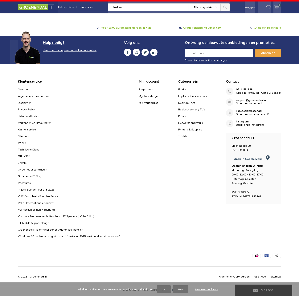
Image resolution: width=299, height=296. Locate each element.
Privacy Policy (26, 112)
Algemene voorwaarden (33, 99)
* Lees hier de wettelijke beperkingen (206, 63)
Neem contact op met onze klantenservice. (69, 53)
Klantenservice (27, 132)
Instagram (136, 54)
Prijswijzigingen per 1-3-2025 (36, 192)
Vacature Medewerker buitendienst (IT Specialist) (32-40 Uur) (56, 219)
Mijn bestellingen (149, 99)
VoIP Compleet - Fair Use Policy (38, 199)
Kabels (182, 119)
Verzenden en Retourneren (34, 126)
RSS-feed (260, 279)
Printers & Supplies (190, 132)
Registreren (146, 92)
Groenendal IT (38, 279)
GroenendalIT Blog (29, 179)
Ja (164, 289)
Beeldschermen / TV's (191, 112)
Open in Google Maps (252, 162)
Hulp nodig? (53, 45)
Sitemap (23, 139)
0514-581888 (244, 92)
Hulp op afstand (67, 17)
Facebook (127, 54)
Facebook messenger (249, 114)
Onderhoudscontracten (32, 172)
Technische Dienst (29, 152)
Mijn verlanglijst (148, 106)
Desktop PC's (186, 106)
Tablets (182, 139)
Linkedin (154, 54)
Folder (182, 92)
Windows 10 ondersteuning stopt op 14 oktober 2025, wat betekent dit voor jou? (69, 239)
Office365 (24, 159)
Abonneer (268, 56)
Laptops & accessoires (192, 99)
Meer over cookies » (206, 289)
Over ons (23, 92)
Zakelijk (22, 166)
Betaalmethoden (28, 119)
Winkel (22, 146)
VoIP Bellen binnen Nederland (36, 212)
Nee (180, 289)
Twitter (145, 54)
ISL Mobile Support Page (33, 226)
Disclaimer (24, 106)
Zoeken (225, 17)
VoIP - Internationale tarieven (36, 206)
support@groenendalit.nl (251, 103)
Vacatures (87, 17)
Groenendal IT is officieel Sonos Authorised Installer (50, 232)
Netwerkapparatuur (190, 126)
